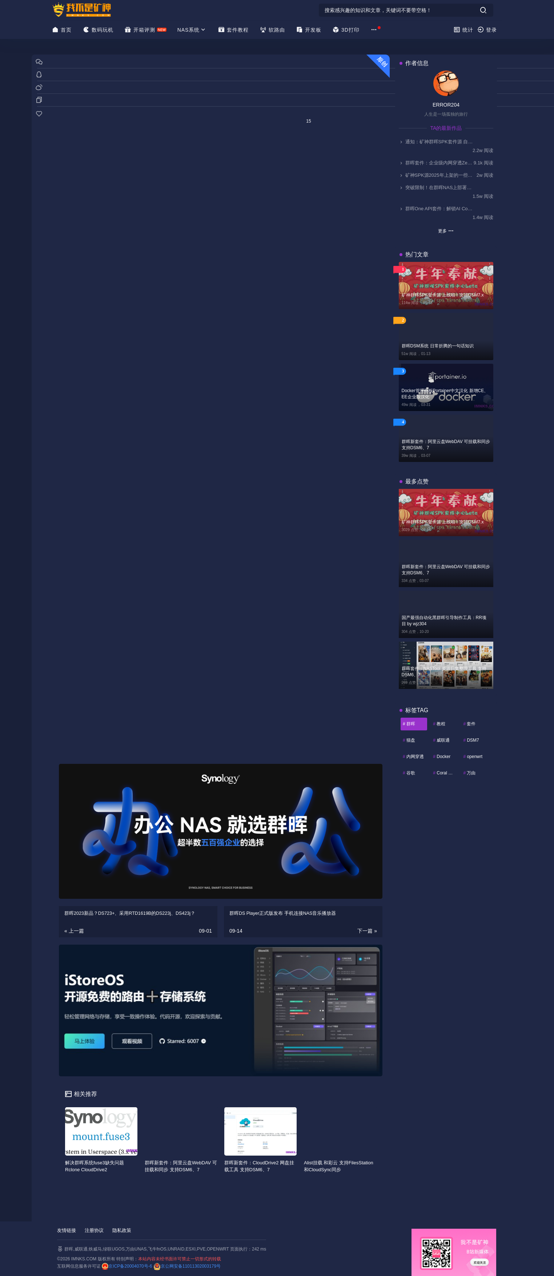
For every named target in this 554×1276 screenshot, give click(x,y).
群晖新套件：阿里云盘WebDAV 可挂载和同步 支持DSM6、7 (446, 444)
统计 (463, 29)
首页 (62, 29)
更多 (446, 231)
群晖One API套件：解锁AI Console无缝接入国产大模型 (436, 208)
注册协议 (94, 1230)
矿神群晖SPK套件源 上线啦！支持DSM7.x (443, 295)
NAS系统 (192, 30)
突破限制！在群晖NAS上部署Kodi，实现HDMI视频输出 (436, 187)
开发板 (308, 29)
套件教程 (233, 29)
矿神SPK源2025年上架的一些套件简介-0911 (436, 175)
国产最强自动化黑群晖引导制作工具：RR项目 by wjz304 (444, 620)
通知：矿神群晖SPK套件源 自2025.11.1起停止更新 (436, 141)
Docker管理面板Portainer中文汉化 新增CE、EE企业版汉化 (445, 393)
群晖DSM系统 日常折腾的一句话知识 (438, 345)
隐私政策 (121, 1230)
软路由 (272, 29)
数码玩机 (98, 29)
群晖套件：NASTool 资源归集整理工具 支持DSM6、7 (444, 671)
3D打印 (346, 29)
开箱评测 (139, 29)
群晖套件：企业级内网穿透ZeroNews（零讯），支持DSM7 (436, 163)
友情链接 (66, 1230)
